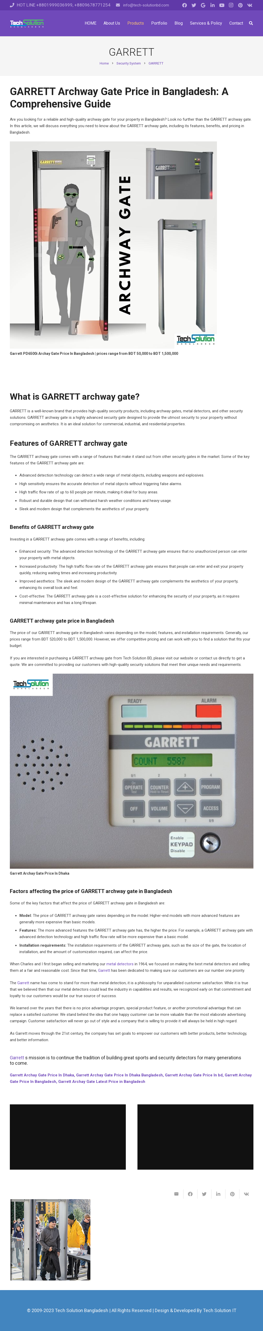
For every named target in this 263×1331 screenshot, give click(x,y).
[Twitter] (194, 5)
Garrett (104, 970)
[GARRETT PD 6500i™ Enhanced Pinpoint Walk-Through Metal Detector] (50, 1239)
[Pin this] (232, 1194)
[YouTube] (222, 5)
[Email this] (177, 1194)
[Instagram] (231, 5)
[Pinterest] (240, 5)
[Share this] (191, 1194)
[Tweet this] (204, 1194)
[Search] (251, 23)
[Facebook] (184, 5)
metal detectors (120, 964)
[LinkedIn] (212, 5)
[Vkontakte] (249, 5)
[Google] (203, 5)
